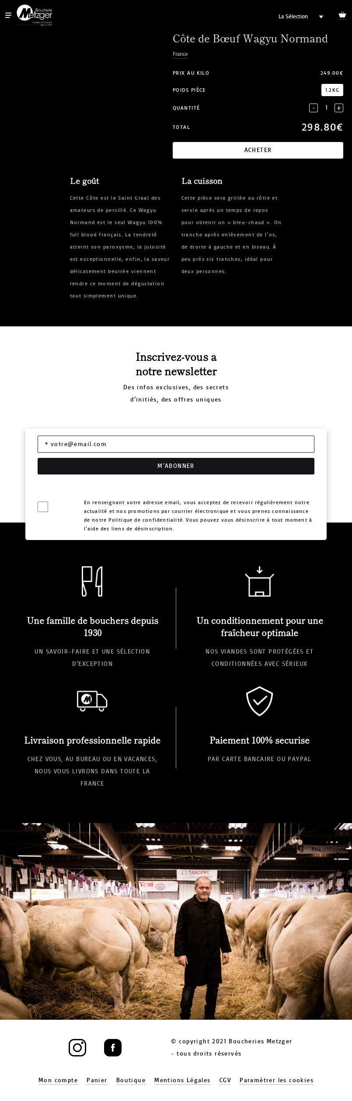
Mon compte (58, 1080)
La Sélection (293, 16)
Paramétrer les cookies (277, 1080)
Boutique (131, 1080)
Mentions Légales (182, 1080)
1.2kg (332, 90)
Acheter (258, 150)
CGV (225, 1080)
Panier (97, 1080)
